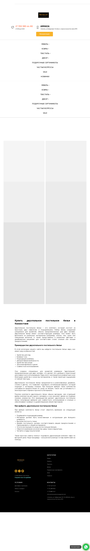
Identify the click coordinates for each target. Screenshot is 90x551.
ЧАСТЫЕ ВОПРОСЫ (45, 67)
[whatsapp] (22, 471)
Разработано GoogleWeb (23, 477)
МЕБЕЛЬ (45, 44)
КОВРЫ (45, 49)
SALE (45, 72)
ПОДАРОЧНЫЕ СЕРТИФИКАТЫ (45, 63)
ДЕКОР (45, 58)
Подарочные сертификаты (54, 470)
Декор (49, 467)
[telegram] (19, 471)
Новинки (49, 475)
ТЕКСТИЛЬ (44, 53)
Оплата (17, 491)
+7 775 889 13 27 (51, 491)
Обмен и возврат (19, 488)
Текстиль (49, 464)
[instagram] (16, 471)
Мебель (49, 461)
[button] (44, 34)
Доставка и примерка (21, 485)
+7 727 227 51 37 (51, 485)
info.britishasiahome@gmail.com (56, 494)
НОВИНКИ (45, 77)
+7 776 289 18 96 (51, 488)
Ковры (49, 458)
